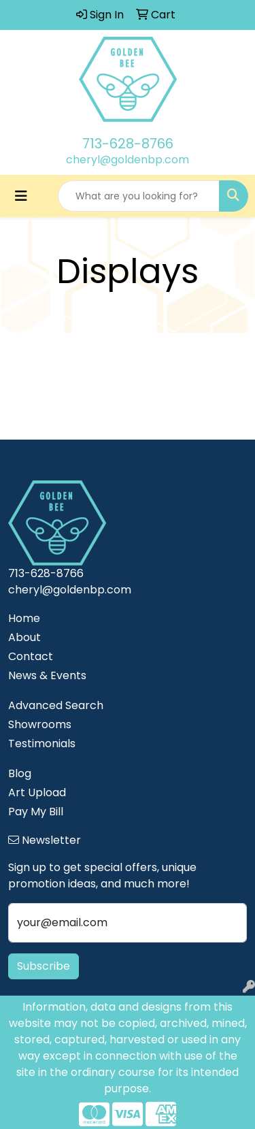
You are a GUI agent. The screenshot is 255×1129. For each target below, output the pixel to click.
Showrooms (39, 724)
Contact (30, 656)
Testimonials (41, 743)
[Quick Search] (139, 196)
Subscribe (43, 966)
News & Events (47, 675)
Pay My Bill (35, 811)
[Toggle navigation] (21, 196)
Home (24, 618)
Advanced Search (55, 705)
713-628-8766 (127, 143)
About (24, 637)
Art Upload (37, 792)
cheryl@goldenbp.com (127, 159)
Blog (19, 773)
